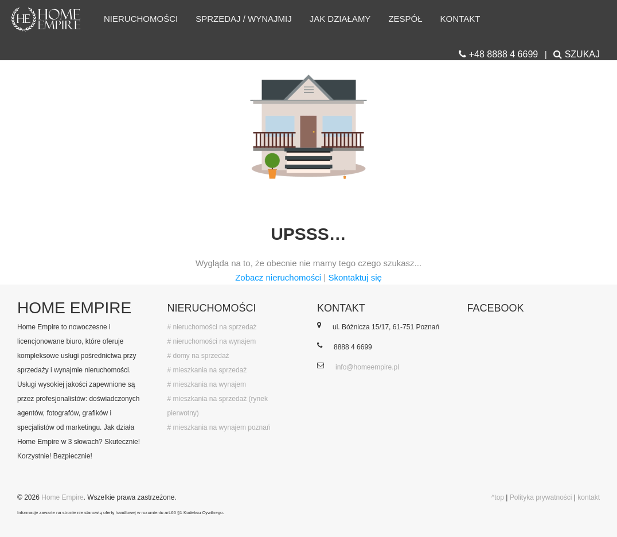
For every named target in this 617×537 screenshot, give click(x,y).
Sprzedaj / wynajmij (244, 19)
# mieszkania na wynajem (206, 384)
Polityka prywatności (541, 497)
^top (497, 497)
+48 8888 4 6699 (498, 54)
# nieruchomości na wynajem (211, 341)
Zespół (405, 19)
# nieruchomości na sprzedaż (212, 327)
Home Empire (62, 497)
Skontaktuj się (354, 277)
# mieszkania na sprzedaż (207, 370)
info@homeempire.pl (367, 367)
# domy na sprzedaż (198, 356)
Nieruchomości (141, 19)
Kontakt (460, 19)
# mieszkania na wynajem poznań (219, 427)
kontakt (588, 497)
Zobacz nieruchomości (278, 277)
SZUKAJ (576, 54)
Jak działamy (340, 19)
